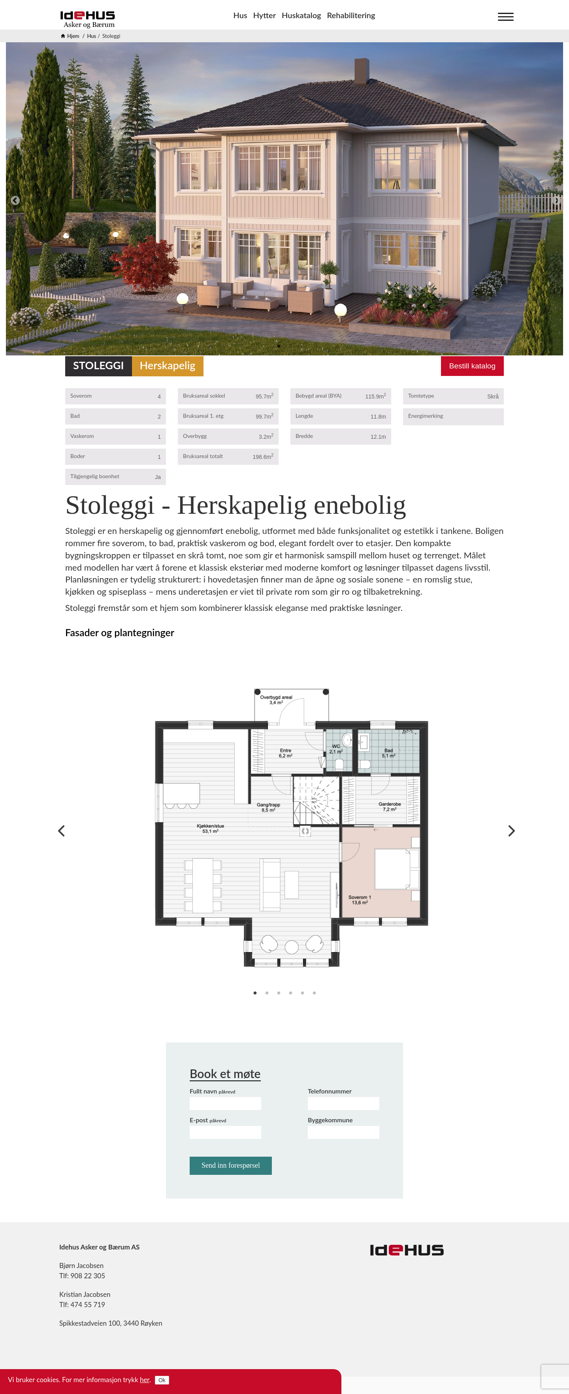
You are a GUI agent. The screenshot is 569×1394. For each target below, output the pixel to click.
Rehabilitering (351, 15)
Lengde (304, 415)
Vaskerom (82, 435)
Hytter (264, 15)
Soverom (81, 395)
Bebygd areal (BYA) (318, 395)
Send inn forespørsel (231, 1165)
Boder (77, 456)
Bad (75, 415)
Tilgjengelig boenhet (94, 476)
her (144, 1379)
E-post (208, 1119)
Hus (240, 15)
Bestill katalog (472, 366)
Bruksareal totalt (203, 456)
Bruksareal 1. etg (203, 415)
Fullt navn (213, 1091)
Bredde (304, 435)
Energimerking (425, 415)
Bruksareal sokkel (204, 395)
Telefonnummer (330, 1091)
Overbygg (195, 435)
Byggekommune (330, 1119)
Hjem (73, 36)
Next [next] (555, 199)
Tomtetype (421, 395)
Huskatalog (301, 15)
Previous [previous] (14, 199)
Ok (162, 1380)
